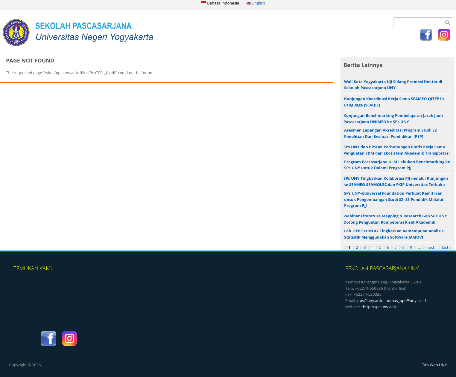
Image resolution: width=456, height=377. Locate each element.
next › (431, 247)
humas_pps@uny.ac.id (405, 300)
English (256, 3)
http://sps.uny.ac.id (380, 306)
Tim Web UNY (434, 364)
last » (446, 247)
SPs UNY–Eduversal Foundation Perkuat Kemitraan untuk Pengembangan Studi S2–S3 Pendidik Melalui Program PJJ (393, 199)
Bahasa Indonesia (220, 3)
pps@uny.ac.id (370, 300)
